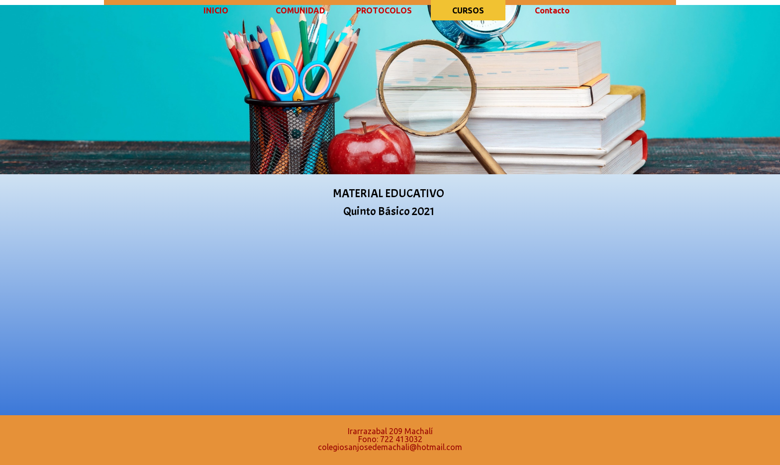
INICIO (215, 10)
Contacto (552, 10)
